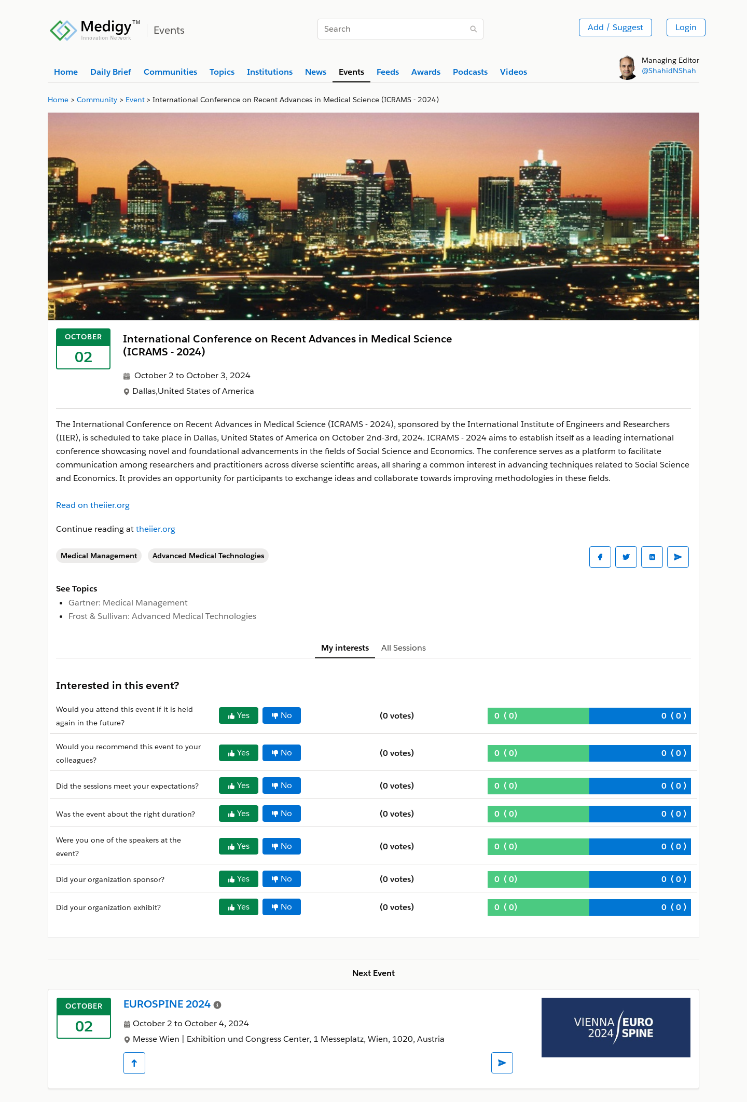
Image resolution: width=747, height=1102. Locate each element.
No (281, 715)
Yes (239, 715)
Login (686, 27)
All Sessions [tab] (403, 647)
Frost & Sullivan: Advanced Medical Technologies (162, 616)
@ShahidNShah (669, 70)
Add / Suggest (615, 27)
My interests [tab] (345, 647)
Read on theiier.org (93, 505)
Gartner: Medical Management (128, 602)
